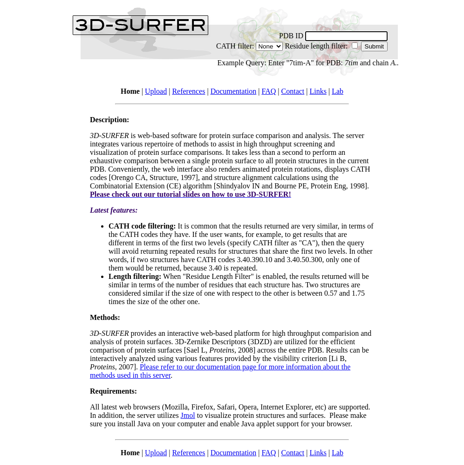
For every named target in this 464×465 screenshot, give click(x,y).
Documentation (234, 91)
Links (317, 91)
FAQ (268, 91)
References (188, 91)
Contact (293, 91)
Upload (156, 91)
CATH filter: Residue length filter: (232, 50)
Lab (337, 91)
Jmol (188, 415)
